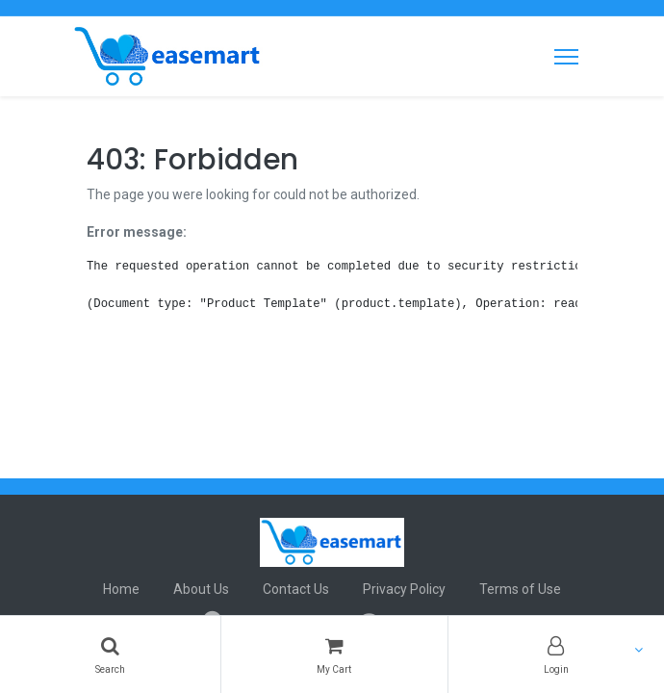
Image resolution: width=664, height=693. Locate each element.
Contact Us (296, 589)
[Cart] (334, 654)
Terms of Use (520, 589)
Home (121, 589)
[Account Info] (556, 654)
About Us (201, 589)
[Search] (110, 654)
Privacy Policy (404, 589)
